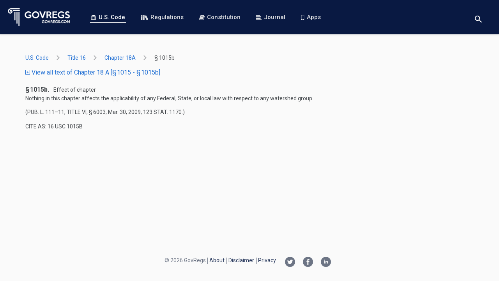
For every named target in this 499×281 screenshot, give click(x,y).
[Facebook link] (308, 263)
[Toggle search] (478, 17)
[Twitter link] (290, 263)
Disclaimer (241, 260)
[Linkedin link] (326, 263)
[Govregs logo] (39, 17)
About (217, 260)
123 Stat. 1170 (162, 112)
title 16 (76, 58)
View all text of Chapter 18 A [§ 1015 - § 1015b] (92, 72)
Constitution (220, 17)
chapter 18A (120, 58)
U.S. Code (108, 17)
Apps (310, 17)
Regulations (162, 17)
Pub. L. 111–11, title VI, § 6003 (66, 112)
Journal (270, 17)
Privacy (267, 260)
